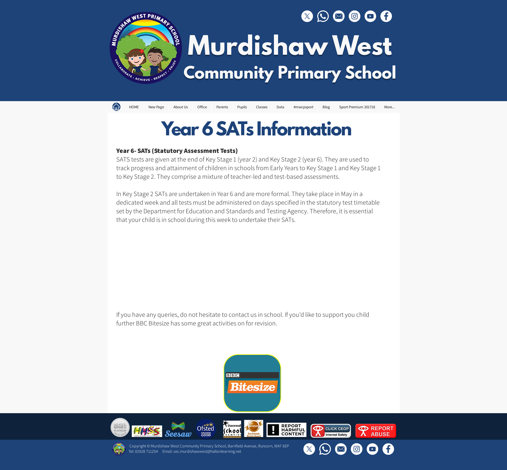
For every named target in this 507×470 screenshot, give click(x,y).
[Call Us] (323, 16)
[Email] (339, 16)
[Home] (116, 107)
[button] (181, 107)
